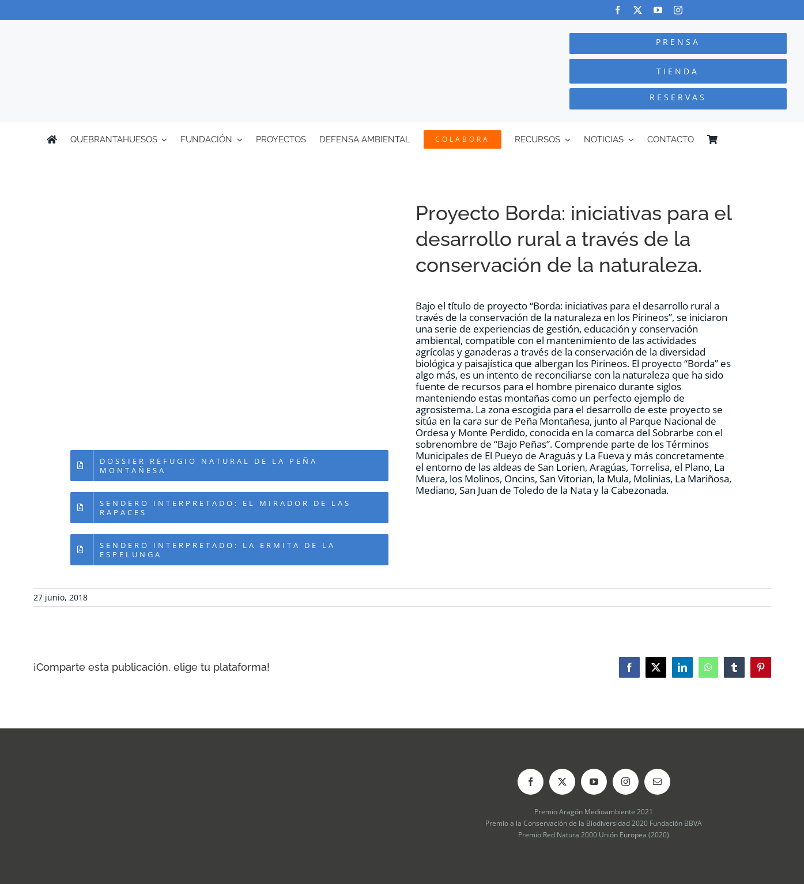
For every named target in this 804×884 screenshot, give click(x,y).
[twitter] (637, 10)
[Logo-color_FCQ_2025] (151, 30)
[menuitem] (752, 139)
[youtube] (658, 10)
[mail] (657, 782)
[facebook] (617, 10)
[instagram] (678, 10)
